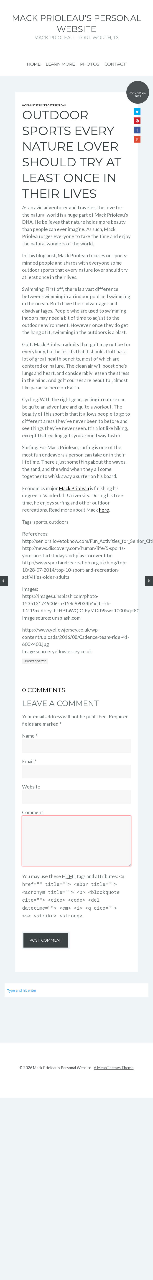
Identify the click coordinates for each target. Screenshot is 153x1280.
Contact (115, 64)
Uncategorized (35, 661)
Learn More (60, 64)
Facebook (137, 130)
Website (31, 786)
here (104, 510)
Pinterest (137, 120)
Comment (32, 812)
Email (29, 761)
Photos (89, 64)
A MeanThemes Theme (113, 1064)
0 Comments (31, 105)
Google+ (137, 139)
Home (34, 64)
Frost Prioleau (55, 105)
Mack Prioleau (74, 488)
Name (30, 735)
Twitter (137, 111)
